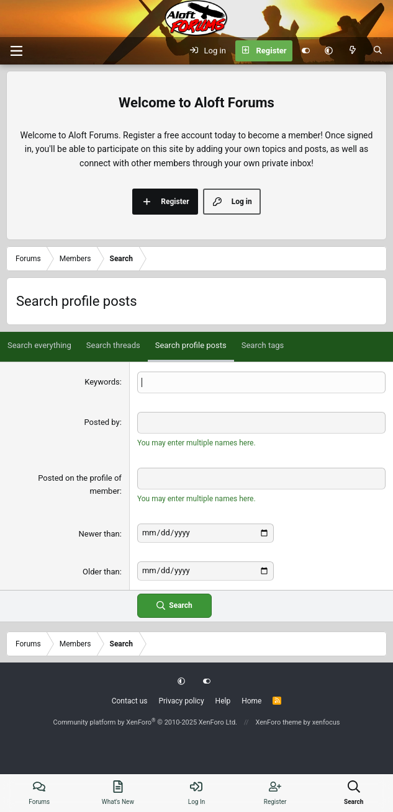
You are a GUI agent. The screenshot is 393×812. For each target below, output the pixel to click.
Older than (101, 571)
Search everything (39, 345)
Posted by (101, 422)
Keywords (101, 381)
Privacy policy (181, 701)
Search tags (263, 345)
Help (223, 701)
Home (251, 701)
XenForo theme (278, 722)
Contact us (130, 701)
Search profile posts (191, 345)
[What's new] (353, 50)
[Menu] (16, 51)
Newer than (99, 533)
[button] (328, 50)
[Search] (378, 50)
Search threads (113, 345)
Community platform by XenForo (145, 722)
